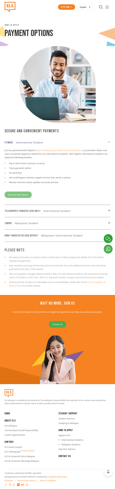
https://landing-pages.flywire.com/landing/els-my (60, 150)
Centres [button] (9, 442)
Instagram (10, 485)
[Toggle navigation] (107, 7)
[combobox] (85, 7)
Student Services (67, 418)
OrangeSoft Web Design (57, 477)
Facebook (6, 485)
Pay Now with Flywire (18, 194)
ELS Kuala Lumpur (13, 447)
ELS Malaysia (11, 425)
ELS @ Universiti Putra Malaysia (20, 456)
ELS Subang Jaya (12, 451)
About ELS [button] (10, 420)
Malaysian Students (71, 444)
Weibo (22, 485)
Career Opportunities (15, 434)
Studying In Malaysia (69, 423)
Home (7, 413)
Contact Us (57, 324)
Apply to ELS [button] (65, 435)
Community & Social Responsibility (21, 430)
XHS (18, 485)
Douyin (26, 485)
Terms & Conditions (48, 480)
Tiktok (14, 485)
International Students (72, 439)
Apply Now (65, 7)
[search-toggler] (101, 7)
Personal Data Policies (26, 480)
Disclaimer (9, 480)
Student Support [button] (68, 413)
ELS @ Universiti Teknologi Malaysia (22, 461)
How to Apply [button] (66, 430)
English (83, 7)
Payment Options (67, 449)
